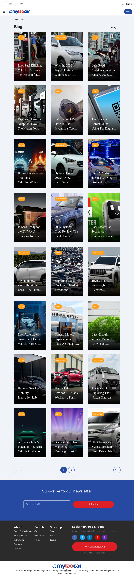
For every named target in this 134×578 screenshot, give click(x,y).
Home (16, 19)
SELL (128, 12)
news (21, 37)
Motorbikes (39, 536)
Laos (95, 37)
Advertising (19, 540)
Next (117, 470)
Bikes (52, 536)
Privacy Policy (20, 536)
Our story (18, 545)
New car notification (95, 547)
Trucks (37, 540)
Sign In (129, 4)
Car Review (61, 37)
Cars (36, 532)
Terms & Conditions (23, 532)
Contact (17, 549)
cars (58, 91)
